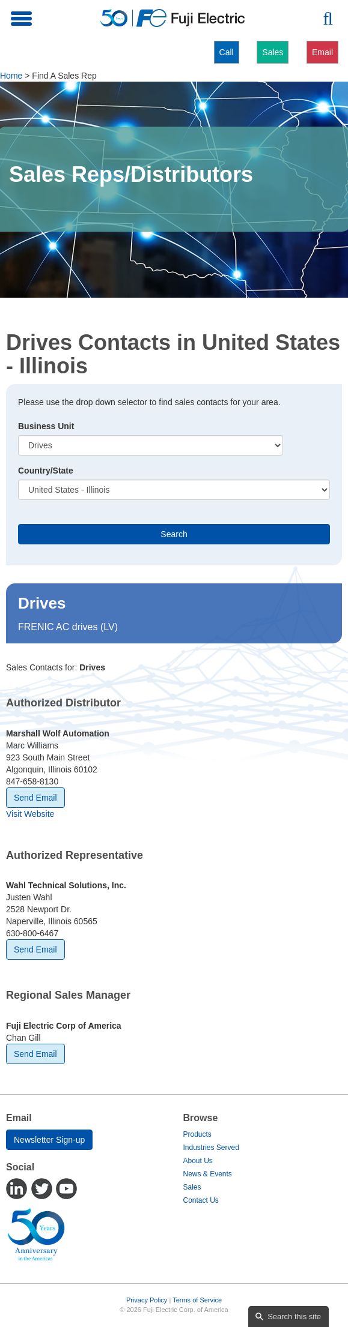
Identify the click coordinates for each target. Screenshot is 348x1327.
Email (322, 52)
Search (173, 534)
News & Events (207, 1174)
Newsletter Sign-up (49, 1140)
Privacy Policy (146, 1300)
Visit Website (30, 814)
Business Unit (46, 426)
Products (197, 1134)
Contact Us (201, 1200)
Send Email (35, 797)
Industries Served (211, 1147)
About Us (198, 1161)
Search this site (294, 1316)
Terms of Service (197, 1300)
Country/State (45, 470)
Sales (272, 52)
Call (226, 52)
